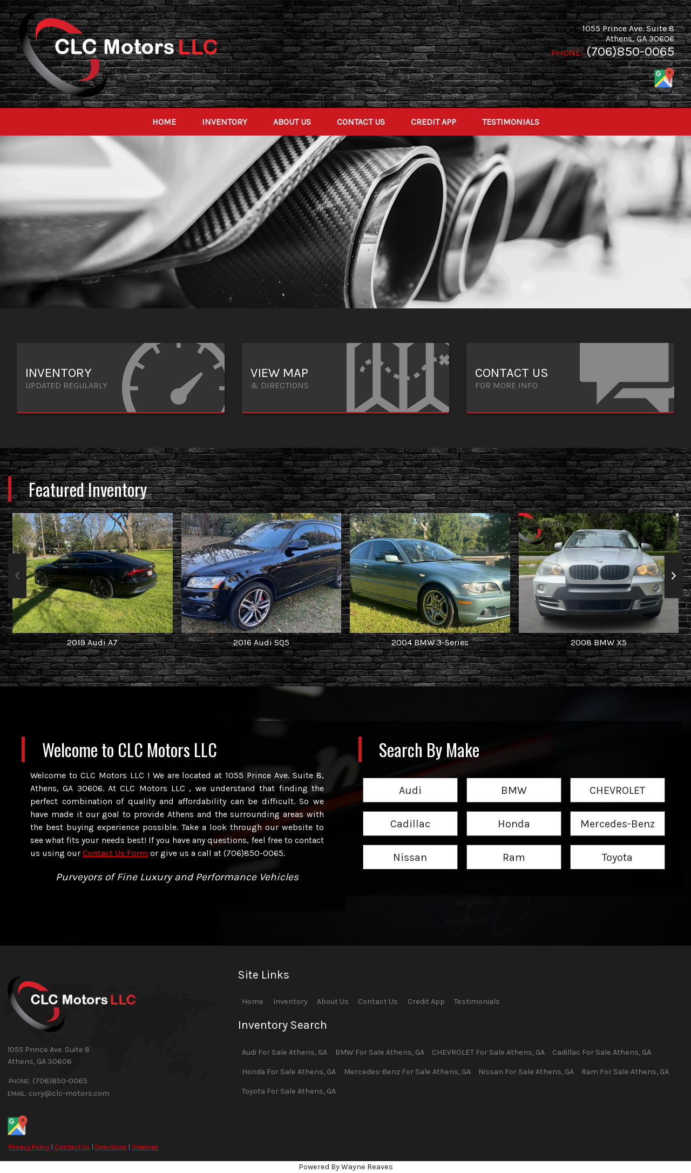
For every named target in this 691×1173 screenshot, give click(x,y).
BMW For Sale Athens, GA (379, 1052)
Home (252, 1001)
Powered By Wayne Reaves (346, 1166)
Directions (111, 1147)
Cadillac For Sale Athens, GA (601, 1052)
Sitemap (145, 1147)
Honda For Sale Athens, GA (289, 1071)
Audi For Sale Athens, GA (284, 1052)
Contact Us (72, 1147)
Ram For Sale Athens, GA (625, 1071)
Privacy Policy (29, 1147)
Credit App (426, 1001)
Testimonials (477, 1001)
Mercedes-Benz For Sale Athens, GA (407, 1071)
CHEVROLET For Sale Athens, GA (488, 1052)
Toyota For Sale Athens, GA (289, 1091)
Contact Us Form (115, 853)
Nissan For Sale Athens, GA (526, 1071)
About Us (333, 1001)
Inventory (290, 1001)
